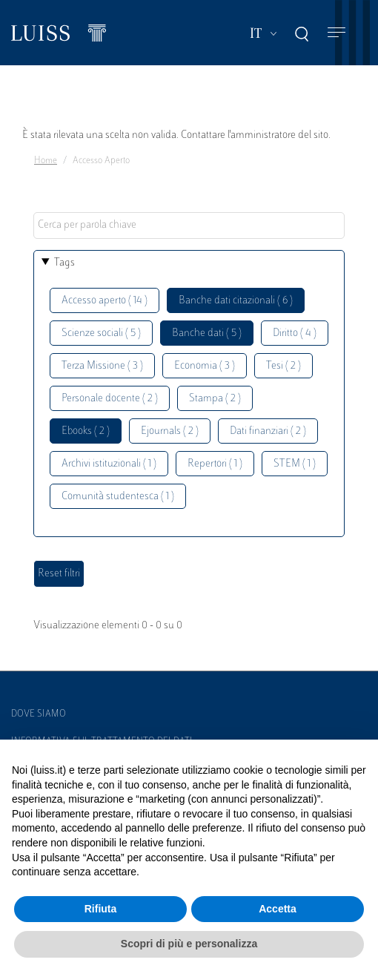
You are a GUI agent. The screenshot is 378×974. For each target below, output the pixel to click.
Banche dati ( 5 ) (207, 333)
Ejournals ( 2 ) (170, 431)
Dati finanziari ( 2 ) (268, 431)
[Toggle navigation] (336, 33)
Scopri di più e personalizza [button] (189, 944)
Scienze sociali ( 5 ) (101, 333)
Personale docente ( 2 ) (110, 398)
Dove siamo (38, 714)
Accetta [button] (277, 909)
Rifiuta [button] (100, 909)
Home (45, 161)
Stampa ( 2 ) (215, 398)
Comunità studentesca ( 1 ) (118, 496)
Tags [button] (64, 263)
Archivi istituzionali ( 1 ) (109, 464)
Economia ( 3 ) (204, 366)
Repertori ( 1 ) (215, 464)
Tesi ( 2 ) (283, 366)
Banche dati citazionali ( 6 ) (236, 300)
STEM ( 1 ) (294, 464)
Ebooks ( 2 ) (86, 431)
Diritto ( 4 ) (294, 333)
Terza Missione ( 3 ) (102, 366)
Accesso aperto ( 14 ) (104, 300)
